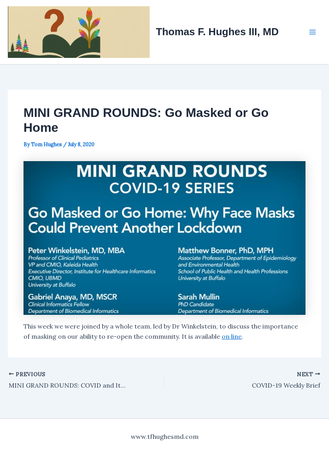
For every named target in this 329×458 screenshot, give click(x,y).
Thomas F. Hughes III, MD (217, 32)
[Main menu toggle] (312, 32)
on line (232, 336)
